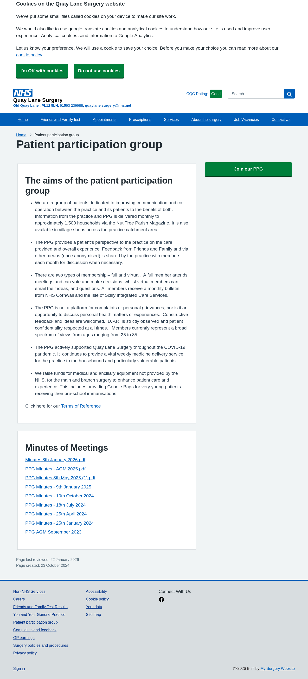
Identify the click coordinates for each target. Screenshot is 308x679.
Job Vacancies (246, 119)
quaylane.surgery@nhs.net (108, 105)
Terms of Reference (81, 406)
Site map (93, 614)
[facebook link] (161, 600)
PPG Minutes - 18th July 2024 (55, 505)
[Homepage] (99, 96)
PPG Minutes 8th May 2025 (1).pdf (60, 477)
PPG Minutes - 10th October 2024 (59, 496)
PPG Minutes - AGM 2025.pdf (55, 469)
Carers (19, 599)
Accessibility (96, 591)
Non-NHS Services (29, 591)
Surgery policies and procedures (40, 645)
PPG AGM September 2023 (53, 532)
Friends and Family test (60, 119)
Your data (94, 607)
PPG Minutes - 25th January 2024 (59, 523)
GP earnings (24, 637)
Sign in (19, 668)
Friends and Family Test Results (40, 607)
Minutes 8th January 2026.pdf (55, 459)
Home (23, 119)
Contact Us (280, 119)
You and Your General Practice (39, 614)
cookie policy (29, 55)
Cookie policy (97, 599)
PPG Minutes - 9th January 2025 (58, 487)
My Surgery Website (277, 668)
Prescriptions (140, 119)
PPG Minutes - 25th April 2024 (56, 514)
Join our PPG (248, 169)
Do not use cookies (99, 70)
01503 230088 (71, 105)
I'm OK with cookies (42, 70)
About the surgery (206, 119)
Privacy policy (25, 653)
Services (171, 119)
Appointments (104, 119)
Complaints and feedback (35, 630)
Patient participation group (35, 622)
